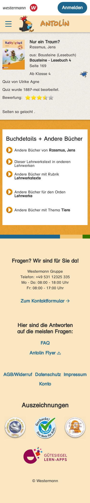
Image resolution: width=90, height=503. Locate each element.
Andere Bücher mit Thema (42, 210)
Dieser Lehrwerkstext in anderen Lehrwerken (42, 162)
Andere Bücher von (44, 150)
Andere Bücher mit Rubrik (36, 175)
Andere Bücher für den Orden (40, 192)
